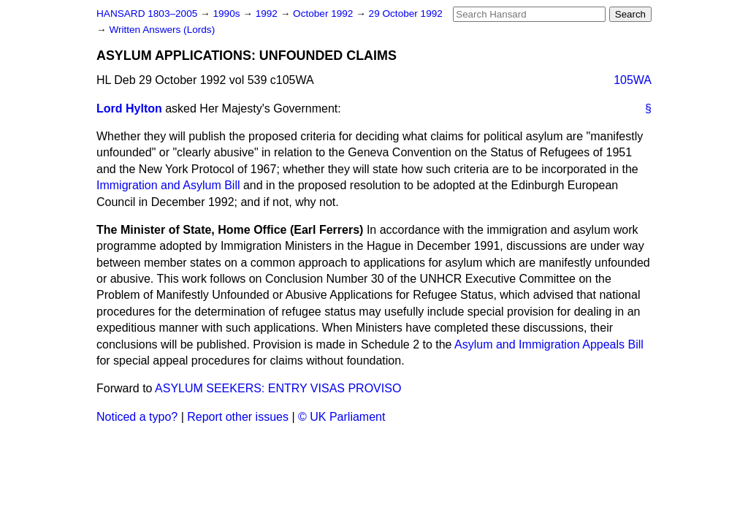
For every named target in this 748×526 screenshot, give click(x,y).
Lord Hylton (129, 108)
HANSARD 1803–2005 (146, 13)
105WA (633, 80)
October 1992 (324, 13)
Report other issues (238, 417)
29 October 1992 (406, 13)
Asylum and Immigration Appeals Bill (549, 344)
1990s (228, 13)
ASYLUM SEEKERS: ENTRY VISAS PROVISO (278, 388)
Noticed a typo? (137, 417)
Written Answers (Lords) (162, 29)
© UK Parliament (341, 417)
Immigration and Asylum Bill (168, 185)
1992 (268, 13)
